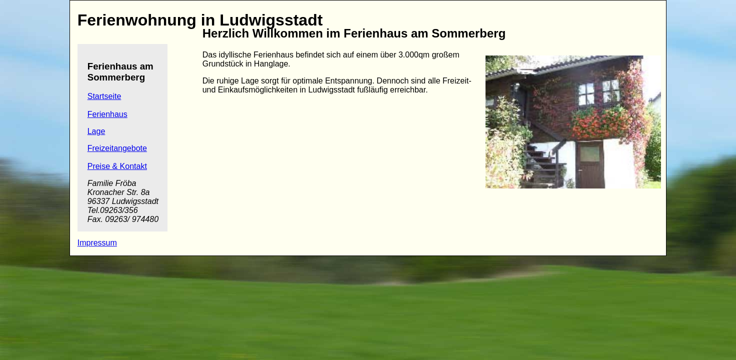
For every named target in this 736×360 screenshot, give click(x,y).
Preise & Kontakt (117, 166)
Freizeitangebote (117, 148)
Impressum (97, 242)
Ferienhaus (108, 114)
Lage (97, 131)
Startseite (105, 96)
